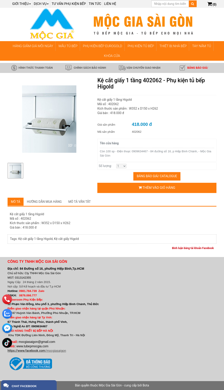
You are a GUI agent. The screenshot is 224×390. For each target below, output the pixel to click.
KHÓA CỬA (112, 56)
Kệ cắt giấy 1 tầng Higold (35, 239)
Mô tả (15, 201)
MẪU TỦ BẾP (68, 46)
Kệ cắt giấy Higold (66, 239)
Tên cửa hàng (109, 143)
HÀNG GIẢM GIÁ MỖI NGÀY (33, 46)
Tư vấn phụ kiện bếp (69, 4)
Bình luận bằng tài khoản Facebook (193, 248)
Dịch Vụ (41, 4)
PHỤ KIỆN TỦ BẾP (141, 46)
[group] (49, 119)
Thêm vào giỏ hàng (157, 188)
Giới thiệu (21, 4)
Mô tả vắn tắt (79, 201)
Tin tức (95, 4)
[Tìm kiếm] (192, 3)
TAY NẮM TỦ (201, 46)
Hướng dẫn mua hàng (44, 201)
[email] (7, 327)
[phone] (7, 298)
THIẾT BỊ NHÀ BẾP (173, 46)
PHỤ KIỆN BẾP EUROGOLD (102, 46)
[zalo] (7, 313)
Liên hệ (110, 4)
